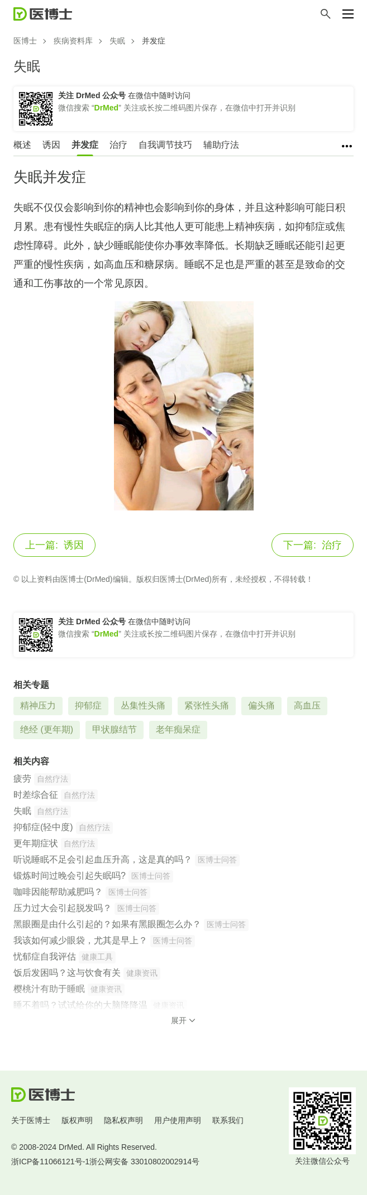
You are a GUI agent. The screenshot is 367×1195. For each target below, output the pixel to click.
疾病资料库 (73, 40)
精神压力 (38, 705)
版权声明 (77, 1120)
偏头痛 (261, 705)
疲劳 (22, 778)
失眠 (117, 40)
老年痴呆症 (178, 729)
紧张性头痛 (206, 705)
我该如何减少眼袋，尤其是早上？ (80, 940)
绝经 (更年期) (46, 729)
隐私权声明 (123, 1120)
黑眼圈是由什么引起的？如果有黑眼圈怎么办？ (107, 924)
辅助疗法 (221, 145)
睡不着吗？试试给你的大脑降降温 (80, 1005)
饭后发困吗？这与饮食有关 (67, 972)
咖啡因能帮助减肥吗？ (58, 892)
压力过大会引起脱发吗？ (62, 908)
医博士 (25, 40)
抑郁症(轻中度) (43, 827)
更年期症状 (35, 843)
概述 (22, 145)
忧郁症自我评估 (44, 956)
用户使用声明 (177, 1120)
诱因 (51, 145)
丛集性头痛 (143, 705)
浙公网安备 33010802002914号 (144, 1161)
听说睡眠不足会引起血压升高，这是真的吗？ (102, 859)
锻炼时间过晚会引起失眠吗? (69, 875)
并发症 (85, 145)
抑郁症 (88, 705)
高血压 (307, 705)
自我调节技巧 (165, 145)
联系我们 (228, 1120)
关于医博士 (30, 1120)
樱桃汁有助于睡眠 (49, 989)
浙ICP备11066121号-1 (50, 1161)
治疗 (118, 145)
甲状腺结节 (114, 729)
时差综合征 (35, 794)
